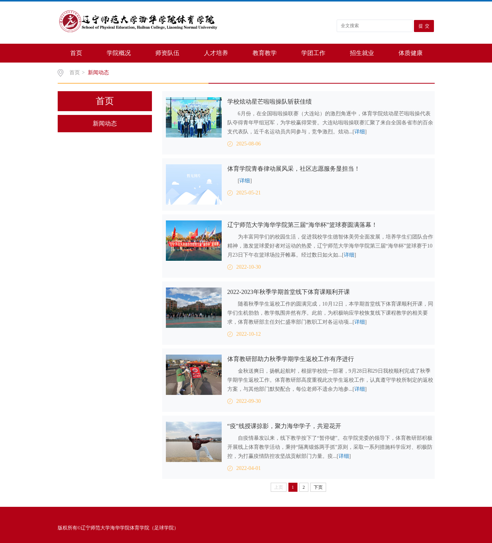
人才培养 (216, 53)
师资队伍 (167, 53)
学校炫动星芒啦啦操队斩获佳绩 (269, 101)
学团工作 (313, 53)
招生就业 (362, 53)
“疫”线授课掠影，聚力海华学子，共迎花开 (284, 426)
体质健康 (411, 53)
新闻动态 (98, 72)
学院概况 (119, 53)
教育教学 (265, 53)
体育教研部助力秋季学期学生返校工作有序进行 (290, 359)
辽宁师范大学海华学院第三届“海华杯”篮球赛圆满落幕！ (302, 225)
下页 (318, 487)
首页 (76, 53)
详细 (359, 132)
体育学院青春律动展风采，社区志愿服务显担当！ (293, 168)
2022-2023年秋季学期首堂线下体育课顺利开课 (288, 292)
